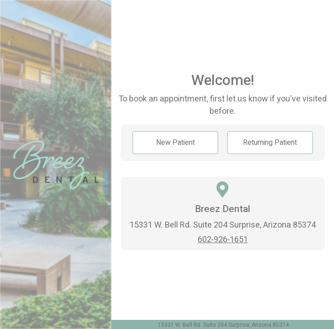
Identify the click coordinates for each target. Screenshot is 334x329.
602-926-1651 (223, 239)
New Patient (175, 142)
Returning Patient (270, 142)
